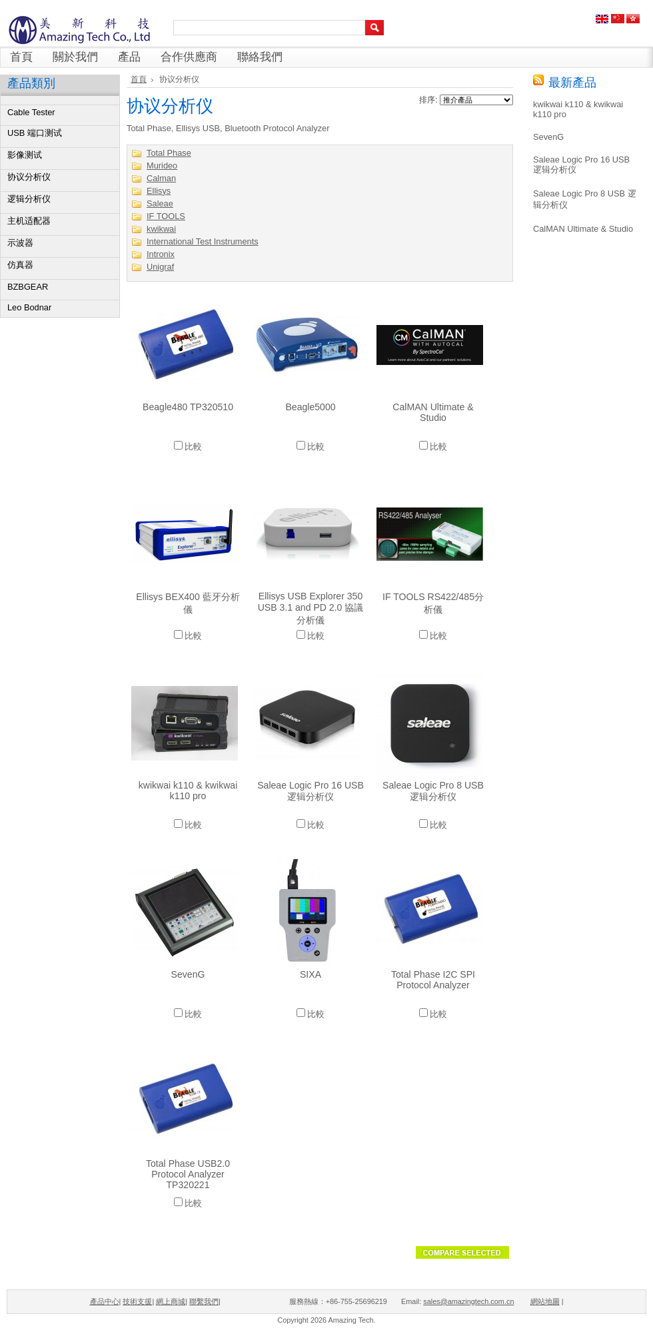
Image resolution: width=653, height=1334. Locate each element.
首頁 (139, 79)
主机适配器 (29, 221)
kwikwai (161, 229)
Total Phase (169, 153)
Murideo (162, 165)
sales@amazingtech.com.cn (468, 1301)
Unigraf (160, 267)
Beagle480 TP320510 (188, 407)
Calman (161, 178)
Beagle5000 (310, 407)
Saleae (160, 203)
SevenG (188, 974)
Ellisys (159, 191)
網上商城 (170, 1301)
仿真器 (20, 265)
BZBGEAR (27, 287)
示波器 (20, 243)
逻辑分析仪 (29, 199)
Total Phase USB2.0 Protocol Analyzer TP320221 (188, 1174)
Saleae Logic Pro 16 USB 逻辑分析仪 (310, 791)
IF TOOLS (166, 216)
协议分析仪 (29, 177)
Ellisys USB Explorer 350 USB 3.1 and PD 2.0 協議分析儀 (311, 608)
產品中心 (104, 1301)
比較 (193, 447)
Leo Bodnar (29, 307)
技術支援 (137, 1301)
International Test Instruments (203, 241)
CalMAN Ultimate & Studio (432, 412)
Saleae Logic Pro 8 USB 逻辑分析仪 (433, 791)
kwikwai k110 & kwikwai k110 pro (188, 790)
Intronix (161, 254)
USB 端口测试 (34, 133)
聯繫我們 (204, 1301)
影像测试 (24, 155)
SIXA (310, 974)
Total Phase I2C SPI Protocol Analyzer (433, 979)
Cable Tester (31, 112)
